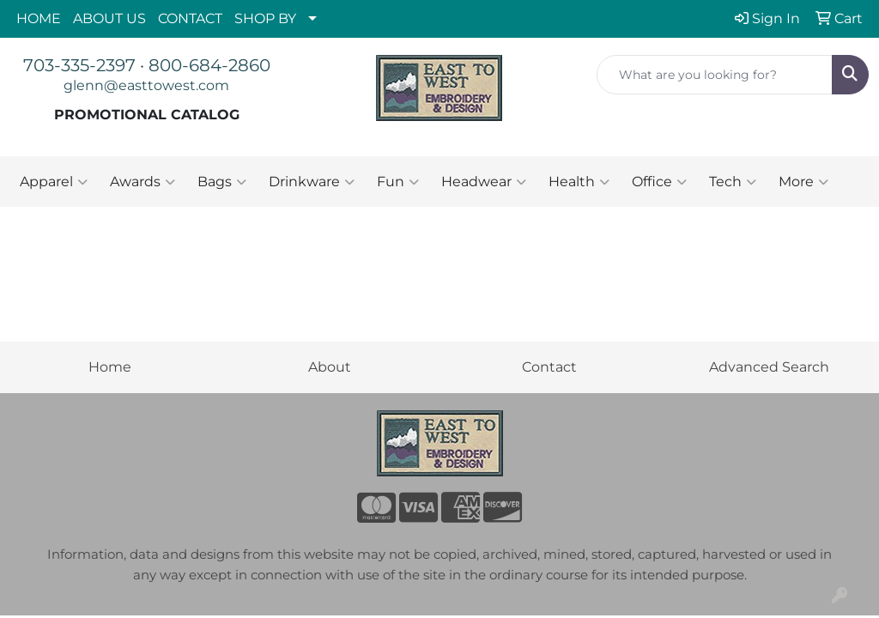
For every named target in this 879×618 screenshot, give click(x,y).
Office (659, 182)
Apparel (54, 182)
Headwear (483, 182)
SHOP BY (265, 18)
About (329, 367)
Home (109, 367)
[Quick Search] (715, 74)
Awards (142, 182)
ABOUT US (109, 18)
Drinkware (312, 182)
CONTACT (190, 18)
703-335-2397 (79, 65)
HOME (38, 18)
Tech (732, 182)
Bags (221, 182)
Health (579, 182)
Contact (549, 367)
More (803, 182)
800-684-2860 (209, 65)
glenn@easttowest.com (146, 85)
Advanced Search (769, 367)
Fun (398, 182)
